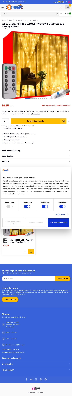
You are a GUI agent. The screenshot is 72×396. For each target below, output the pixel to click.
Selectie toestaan (36, 222)
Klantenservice (10, 299)
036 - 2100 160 (11, 333)
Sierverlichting (33, 20)
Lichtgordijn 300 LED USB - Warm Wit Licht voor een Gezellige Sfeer (18, 241)
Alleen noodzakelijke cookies (13, 222)
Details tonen (60, 214)
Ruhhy (4, 28)
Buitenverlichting (20, 20)
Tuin (10, 20)
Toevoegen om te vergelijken (11, 126)
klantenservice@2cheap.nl (15, 345)
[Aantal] (25, 251)
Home (4, 20)
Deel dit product (28, 126)
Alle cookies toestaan (58, 222)
